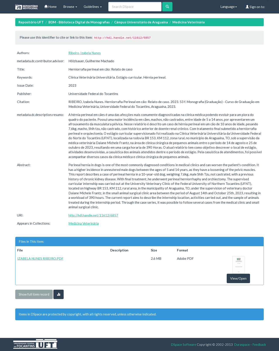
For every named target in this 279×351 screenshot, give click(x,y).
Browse (70, 7)
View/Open (238, 278)
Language (228, 7)
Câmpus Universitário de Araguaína (141, 22)
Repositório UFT (31, 22)
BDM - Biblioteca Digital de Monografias (79, 22)
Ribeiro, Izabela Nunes (84, 53)
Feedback (259, 344)
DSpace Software (183, 344)
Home (50, 7)
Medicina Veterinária (188, 22)
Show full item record (34, 294)
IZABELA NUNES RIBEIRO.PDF (40, 258)
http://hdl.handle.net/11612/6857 (93, 215)
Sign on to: (255, 7)
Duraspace (242, 344)
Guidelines (93, 7)
